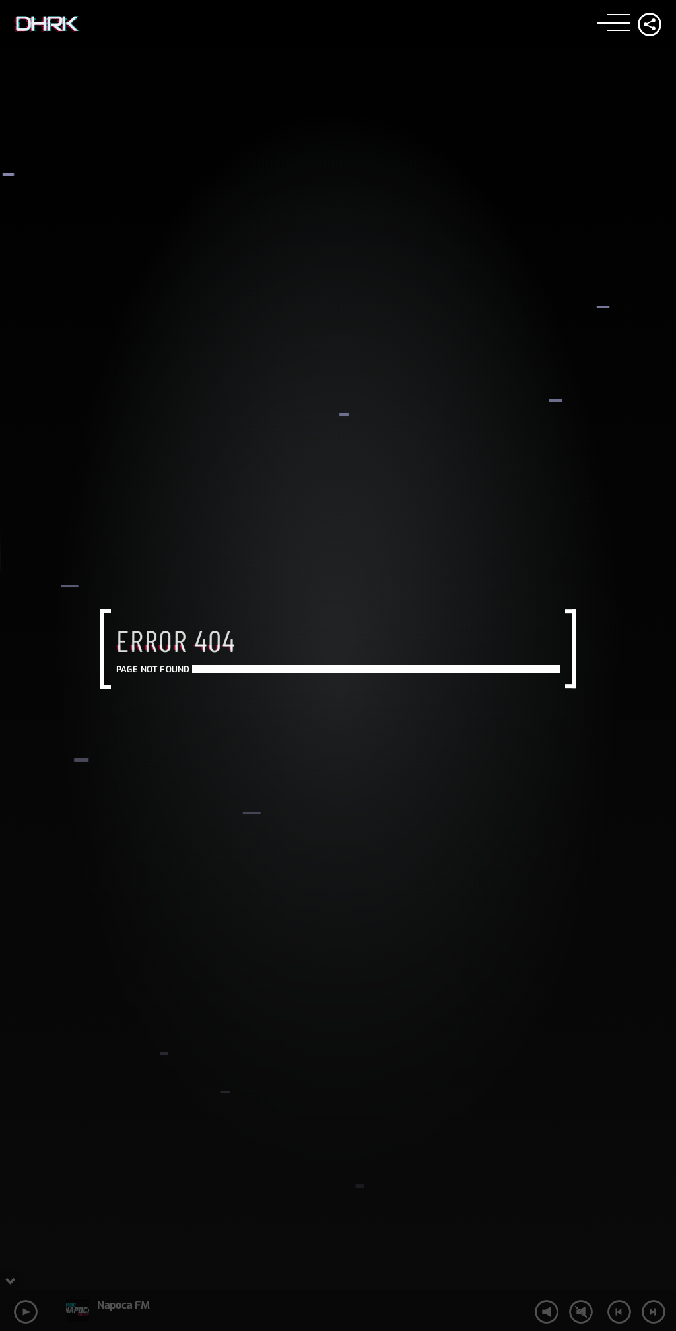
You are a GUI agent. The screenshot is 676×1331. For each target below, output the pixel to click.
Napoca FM (123, 1305)
